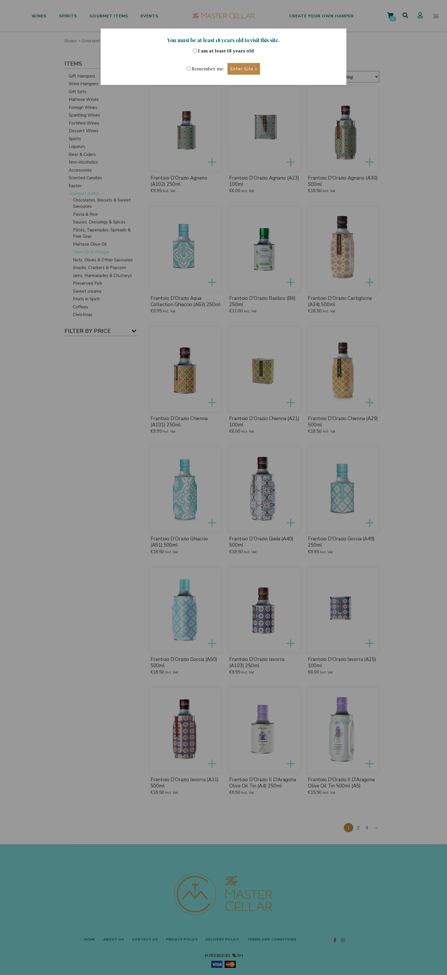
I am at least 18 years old (223, 51)
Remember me (205, 69)
